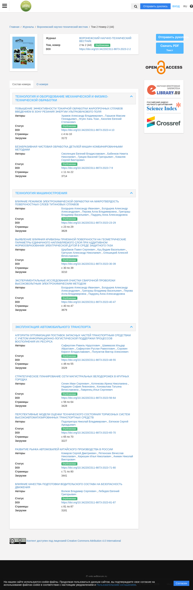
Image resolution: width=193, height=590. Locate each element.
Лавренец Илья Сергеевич (97, 389)
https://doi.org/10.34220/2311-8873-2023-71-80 (88, 467)
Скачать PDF (169, 48)
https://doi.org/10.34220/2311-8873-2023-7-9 (87, 167)
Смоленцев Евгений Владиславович (83, 153)
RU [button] (185, 6)
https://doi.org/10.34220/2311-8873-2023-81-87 (88, 502)
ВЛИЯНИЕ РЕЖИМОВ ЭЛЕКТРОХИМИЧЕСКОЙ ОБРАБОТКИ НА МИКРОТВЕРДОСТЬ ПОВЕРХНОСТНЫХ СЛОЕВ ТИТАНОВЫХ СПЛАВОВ (67, 203)
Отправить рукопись (155, 6)
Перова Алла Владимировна (100, 211)
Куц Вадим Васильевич (111, 249)
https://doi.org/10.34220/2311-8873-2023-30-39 (88, 263)
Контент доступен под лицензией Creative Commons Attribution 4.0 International (73, 540)
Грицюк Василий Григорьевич (96, 156)
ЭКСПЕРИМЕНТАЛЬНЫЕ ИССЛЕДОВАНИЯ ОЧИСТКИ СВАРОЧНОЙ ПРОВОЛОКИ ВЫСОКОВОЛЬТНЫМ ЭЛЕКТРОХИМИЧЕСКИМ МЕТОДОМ (65, 282)
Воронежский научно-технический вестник (63, 26)
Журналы (28, 26)
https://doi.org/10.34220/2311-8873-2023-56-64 (88, 397)
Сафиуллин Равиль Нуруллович (81, 345)
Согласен (181, 583)
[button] (4, 6)
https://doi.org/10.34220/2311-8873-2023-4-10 (87, 129)
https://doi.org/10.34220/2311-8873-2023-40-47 (88, 301)
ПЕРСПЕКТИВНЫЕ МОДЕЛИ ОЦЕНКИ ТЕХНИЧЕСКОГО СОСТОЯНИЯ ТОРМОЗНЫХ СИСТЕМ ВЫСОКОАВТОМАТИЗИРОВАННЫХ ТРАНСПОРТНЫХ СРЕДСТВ (72, 416)
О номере (42, 84)
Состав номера (21, 84)
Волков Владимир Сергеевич (79, 491)
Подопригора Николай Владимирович (84, 421)
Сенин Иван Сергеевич (75, 383)
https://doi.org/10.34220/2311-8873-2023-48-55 (88, 359)
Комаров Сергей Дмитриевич (79, 453)
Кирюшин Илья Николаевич (95, 456)
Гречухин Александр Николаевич (81, 252)
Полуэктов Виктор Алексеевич (110, 351)
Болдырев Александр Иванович (80, 208)
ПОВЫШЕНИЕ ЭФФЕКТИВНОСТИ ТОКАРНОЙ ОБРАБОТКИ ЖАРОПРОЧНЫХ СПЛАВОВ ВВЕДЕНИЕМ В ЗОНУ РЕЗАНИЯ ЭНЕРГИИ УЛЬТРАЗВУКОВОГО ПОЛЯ (69, 110)
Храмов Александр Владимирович (82, 115)
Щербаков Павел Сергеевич (78, 249)
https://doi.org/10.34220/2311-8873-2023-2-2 (105, 49)
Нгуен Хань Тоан (89, 118)
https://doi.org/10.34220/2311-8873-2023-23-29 (88, 222)
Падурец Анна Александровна (109, 214)
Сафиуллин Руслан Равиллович (96, 348)
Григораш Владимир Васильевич (102, 290)
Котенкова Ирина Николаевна (109, 383)
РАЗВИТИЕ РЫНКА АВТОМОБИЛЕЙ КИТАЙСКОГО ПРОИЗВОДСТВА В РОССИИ (64, 449)
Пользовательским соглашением (116, 584)
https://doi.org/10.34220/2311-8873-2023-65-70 (88, 432)
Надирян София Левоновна (78, 386)
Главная (14, 26)
